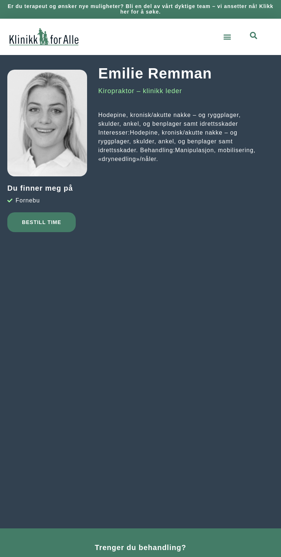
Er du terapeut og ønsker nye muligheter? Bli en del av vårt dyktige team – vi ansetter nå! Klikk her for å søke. (140, 9)
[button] (227, 37)
